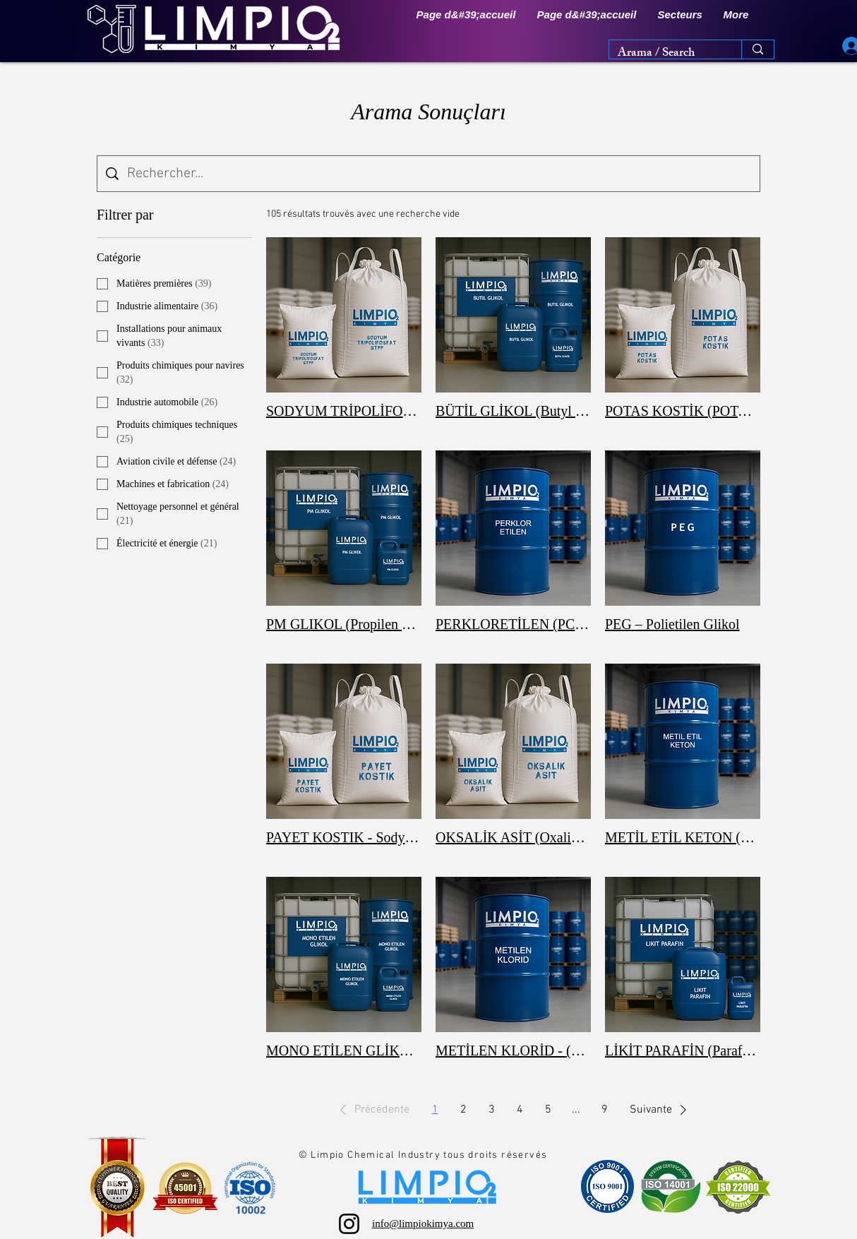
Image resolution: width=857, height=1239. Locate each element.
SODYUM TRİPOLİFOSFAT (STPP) (343, 411)
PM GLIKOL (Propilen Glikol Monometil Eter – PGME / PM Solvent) (343, 624)
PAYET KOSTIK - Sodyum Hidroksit (343, 837)
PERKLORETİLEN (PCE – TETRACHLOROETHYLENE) (513, 624)
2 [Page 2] (463, 1110)
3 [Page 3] (492, 1110)
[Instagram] (349, 1224)
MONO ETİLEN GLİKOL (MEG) (343, 1050)
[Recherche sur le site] (439, 173)
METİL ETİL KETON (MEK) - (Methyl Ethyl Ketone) (682, 837)
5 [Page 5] (548, 1110)
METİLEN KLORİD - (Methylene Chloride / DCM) (513, 1050)
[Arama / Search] (665, 54)
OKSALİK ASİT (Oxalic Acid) (513, 837)
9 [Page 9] (604, 1110)
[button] (680, 15)
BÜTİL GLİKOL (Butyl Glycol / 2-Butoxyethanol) (513, 411)
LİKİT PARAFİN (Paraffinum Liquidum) (682, 1050)
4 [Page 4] (520, 1110)
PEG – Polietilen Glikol (672, 624)
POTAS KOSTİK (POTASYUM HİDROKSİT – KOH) (682, 411)
